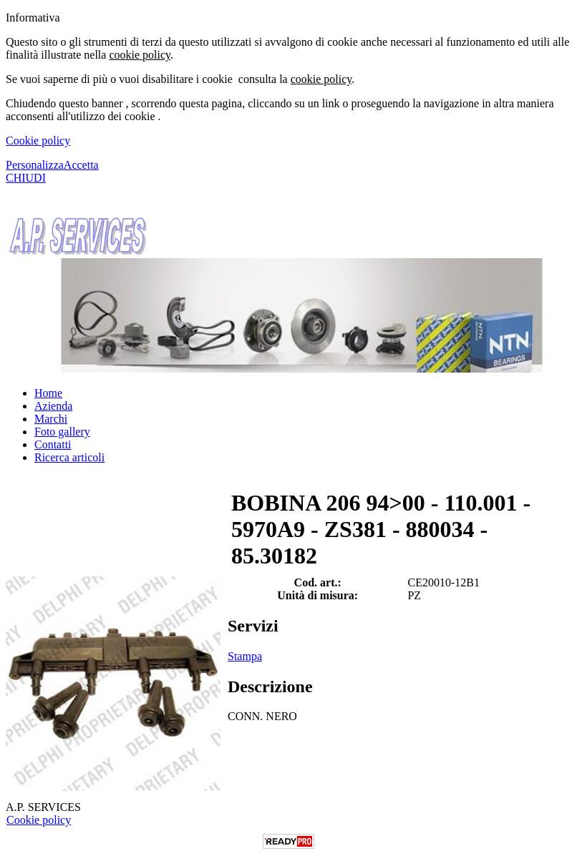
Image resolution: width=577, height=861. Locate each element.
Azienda (53, 406)
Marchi (50, 419)
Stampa (245, 656)
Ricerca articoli (69, 457)
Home (48, 393)
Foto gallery (62, 431)
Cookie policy (38, 140)
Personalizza (35, 165)
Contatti (53, 444)
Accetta (81, 165)
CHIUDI (26, 178)
